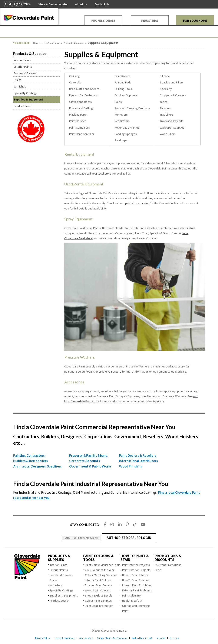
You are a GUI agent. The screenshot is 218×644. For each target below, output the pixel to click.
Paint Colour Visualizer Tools (102, 565)
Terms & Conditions (59, 637)
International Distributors (138, 461)
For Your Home (52, 42)
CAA (158, 570)
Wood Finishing (130, 466)
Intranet (168, 637)
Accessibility (84, 637)
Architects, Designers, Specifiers (37, 466)
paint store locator (137, 203)
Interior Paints (58, 565)
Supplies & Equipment (63, 595)
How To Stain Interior (135, 575)
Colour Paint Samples (98, 600)
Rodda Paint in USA (147, 637)
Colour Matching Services (101, 575)
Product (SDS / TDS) (18, 4)
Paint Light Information (99, 606)
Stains (53, 580)
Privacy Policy (34, 637)
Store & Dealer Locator (53, 4)
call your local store (99, 173)
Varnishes (56, 585)
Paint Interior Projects (136, 565)
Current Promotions (168, 565)
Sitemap (183, 637)
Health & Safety (132, 600)
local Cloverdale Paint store (103, 371)
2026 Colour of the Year (99, 570)
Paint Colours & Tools (98, 558)
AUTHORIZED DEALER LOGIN (129, 537)
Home (36, 42)
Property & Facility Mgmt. (88, 455)
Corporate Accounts (84, 461)
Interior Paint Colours (98, 580)
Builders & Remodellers (30, 461)
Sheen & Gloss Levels (98, 595)
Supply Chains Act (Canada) (114, 637)
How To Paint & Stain (134, 558)
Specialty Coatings (61, 590)
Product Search (59, 600)
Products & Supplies (73, 42)
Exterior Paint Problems (137, 590)
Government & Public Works (90, 466)
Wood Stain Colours (97, 590)
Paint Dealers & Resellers (137, 455)
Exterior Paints (59, 570)
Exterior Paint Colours (98, 585)
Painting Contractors (29, 455)
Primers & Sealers (61, 575)
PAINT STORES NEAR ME (81, 538)
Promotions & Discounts (168, 558)
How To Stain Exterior (135, 580)
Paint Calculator (132, 595)
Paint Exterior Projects (136, 570)
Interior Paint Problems (136, 585)
